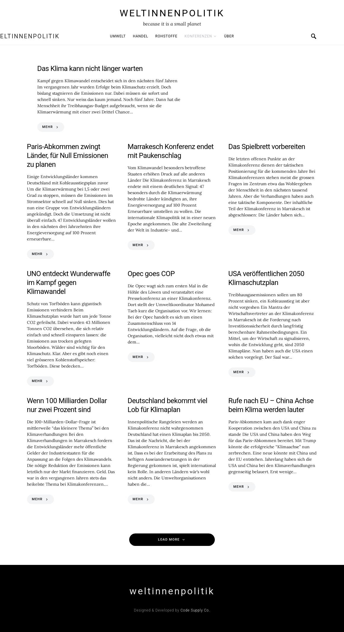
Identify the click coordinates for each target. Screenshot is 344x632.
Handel (140, 36)
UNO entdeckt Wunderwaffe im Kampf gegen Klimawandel (69, 283)
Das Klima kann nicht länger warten (90, 68)
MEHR (47, 127)
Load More (169, 539)
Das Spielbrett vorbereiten (266, 146)
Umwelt (118, 36)
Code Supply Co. (195, 610)
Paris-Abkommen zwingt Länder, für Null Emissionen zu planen (67, 155)
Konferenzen (198, 36)
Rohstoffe (166, 36)
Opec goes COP (151, 274)
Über (229, 36)
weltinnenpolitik (172, 13)
